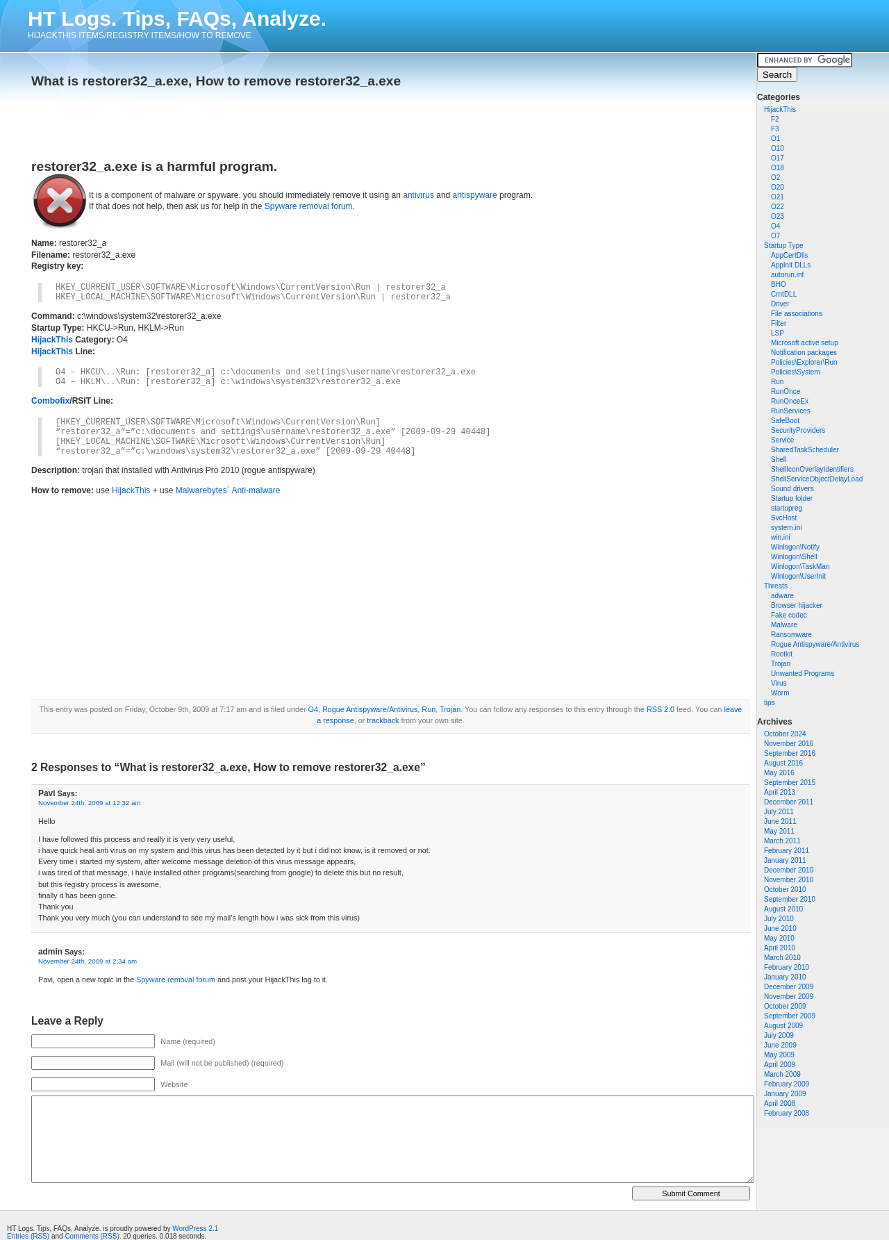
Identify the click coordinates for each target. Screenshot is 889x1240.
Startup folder (792, 498)
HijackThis (780, 109)
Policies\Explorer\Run (804, 362)
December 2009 (788, 987)
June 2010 (780, 928)
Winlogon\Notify (795, 547)
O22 (777, 206)
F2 (775, 119)
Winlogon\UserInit (798, 576)
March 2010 (782, 957)
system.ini (786, 527)
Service (782, 440)
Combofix (50, 401)
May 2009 (779, 1055)
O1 (775, 138)
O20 (777, 187)
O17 (777, 158)
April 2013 (779, 792)
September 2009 (789, 1016)
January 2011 (785, 860)
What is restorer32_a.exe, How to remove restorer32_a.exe (216, 81)
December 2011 (788, 802)
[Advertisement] (193, 119)
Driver (780, 304)
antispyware (475, 195)
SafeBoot (785, 420)
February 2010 (786, 967)
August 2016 (783, 763)
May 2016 (779, 773)
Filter (778, 323)
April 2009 (779, 1064)
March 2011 (782, 841)
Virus (779, 683)
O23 (777, 216)
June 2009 (780, 1045)
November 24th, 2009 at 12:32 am (89, 803)
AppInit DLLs (791, 265)
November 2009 (788, 996)
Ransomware (791, 634)
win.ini (780, 537)
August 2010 (783, 909)
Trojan (780, 664)
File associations (796, 313)
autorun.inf (787, 275)
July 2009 (779, 1035)
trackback (383, 720)
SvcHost (784, 518)
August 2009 (783, 1026)
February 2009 (786, 1084)
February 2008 (786, 1113)
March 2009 (782, 1074)
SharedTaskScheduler (805, 450)
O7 (775, 236)
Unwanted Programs (802, 673)
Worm (780, 693)
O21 (777, 197)
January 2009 (785, 1094)
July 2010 (779, 919)
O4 (775, 226)
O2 (775, 177)
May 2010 (779, 938)
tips (769, 702)
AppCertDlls (789, 255)
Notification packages (804, 352)
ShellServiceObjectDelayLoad (817, 479)
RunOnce (785, 391)
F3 (775, 129)
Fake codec (789, 615)
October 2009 (785, 1006)
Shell (778, 459)
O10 (777, 148)
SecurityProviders (798, 430)
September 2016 (789, 753)
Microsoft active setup (804, 343)
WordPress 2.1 (195, 1228)
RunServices (791, 411)
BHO (778, 284)
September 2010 (789, 899)
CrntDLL (784, 294)
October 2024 (785, 734)
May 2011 (779, 831)
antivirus (418, 195)
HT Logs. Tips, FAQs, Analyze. (177, 18)
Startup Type (784, 245)
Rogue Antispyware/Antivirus (815, 644)
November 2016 (788, 743)
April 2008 (779, 1103)
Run (777, 382)
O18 (777, 168)
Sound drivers (792, 489)
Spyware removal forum (309, 206)
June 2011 (780, 821)
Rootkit (781, 654)
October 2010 (785, 889)
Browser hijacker (796, 605)
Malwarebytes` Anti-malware (228, 490)
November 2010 (788, 880)
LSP (777, 333)
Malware (784, 625)
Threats (776, 586)
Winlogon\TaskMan (800, 566)
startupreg (786, 508)
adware (782, 596)
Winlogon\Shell (794, 557)
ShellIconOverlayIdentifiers (812, 469)
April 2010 (779, 948)
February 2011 (786, 850)
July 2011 (779, 812)
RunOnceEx (789, 401)
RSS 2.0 (660, 709)
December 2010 (788, 870)
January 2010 (785, 977)
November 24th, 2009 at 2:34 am (87, 961)
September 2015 (789, 782)
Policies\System (795, 372)
